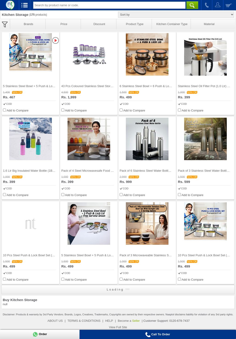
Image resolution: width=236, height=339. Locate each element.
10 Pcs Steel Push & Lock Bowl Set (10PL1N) (33, 255)
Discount (99, 24)
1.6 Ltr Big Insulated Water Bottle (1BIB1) (30, 170)
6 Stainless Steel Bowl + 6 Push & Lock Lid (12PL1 (153, 86)
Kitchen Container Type (172, 24)
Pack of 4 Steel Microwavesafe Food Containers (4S (96, 170)
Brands (28, 24)
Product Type (134, 24)
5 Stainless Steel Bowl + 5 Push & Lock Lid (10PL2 (37, 86)
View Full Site (118, 327)
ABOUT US (55, 320)
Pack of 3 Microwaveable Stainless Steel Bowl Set (153, 255)
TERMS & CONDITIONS (84, 320)
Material (209, 24)
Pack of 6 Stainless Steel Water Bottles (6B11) (150, 170)
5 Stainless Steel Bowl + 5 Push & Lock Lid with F (94, 255)
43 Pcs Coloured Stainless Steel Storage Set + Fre (95, 86)
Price (63, 24)
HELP (109, 320)
